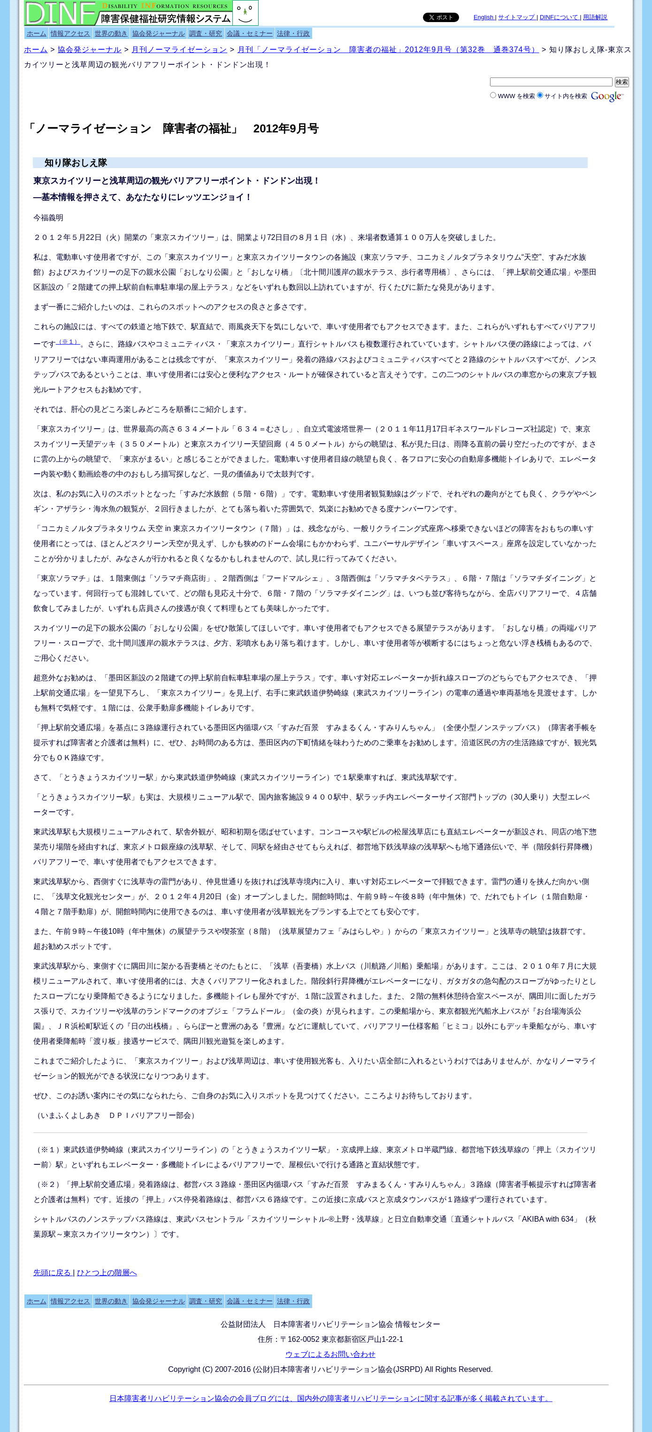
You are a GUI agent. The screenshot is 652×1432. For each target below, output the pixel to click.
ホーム (36, 33)
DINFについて (560, 17)
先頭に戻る (53, 1273)
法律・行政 (293, 33)
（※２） (48, 1184)
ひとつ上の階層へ (107, 1273)
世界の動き (111, 33)
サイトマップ (517, 17)
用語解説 (595, 17)
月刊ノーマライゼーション (179, 50)
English (484, 17)
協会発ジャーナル (158, 33)
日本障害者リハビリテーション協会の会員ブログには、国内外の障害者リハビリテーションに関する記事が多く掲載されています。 (330, 1398)
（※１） (68, 341)
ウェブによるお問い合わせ (330, 1354)
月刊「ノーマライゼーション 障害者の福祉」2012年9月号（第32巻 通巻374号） (388, 50)
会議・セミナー (250, 33)
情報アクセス (70, 33)
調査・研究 (205, 33)
